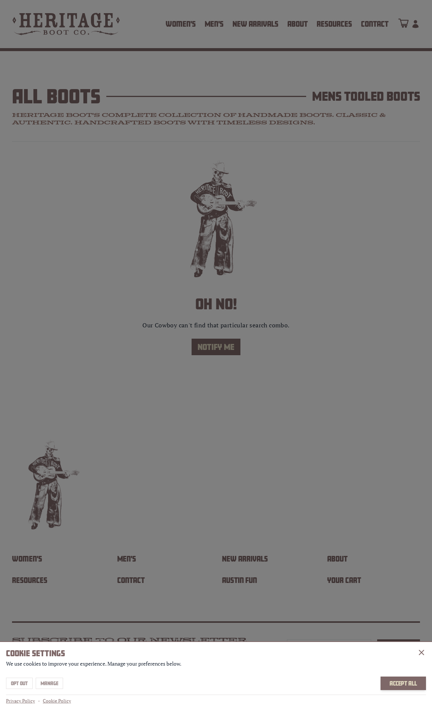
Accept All (403, 683)
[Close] (421, 652)
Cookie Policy (57, 701)
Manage (49, 683)
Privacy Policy (20, 701)
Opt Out (19, 683)
